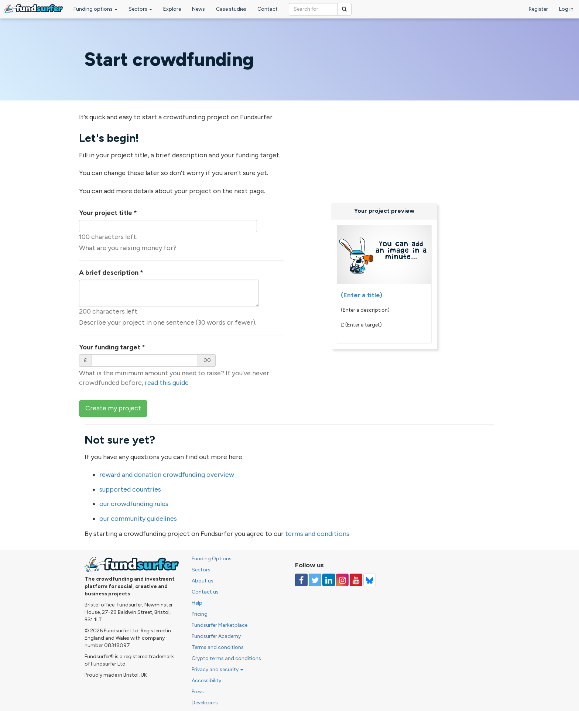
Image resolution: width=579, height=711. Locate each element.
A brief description (111, 273)
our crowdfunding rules (133, 504)
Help (197, 603)
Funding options (95, 9)
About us (202, 581)
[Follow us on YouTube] (356, 580)
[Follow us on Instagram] (342, 580)
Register (538, 9)
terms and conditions (317, 534)
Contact (267, 9)
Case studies (231, 9)
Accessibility (206, 680)
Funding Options (212, 559)
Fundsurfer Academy (216, 636)
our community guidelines (138, 519)
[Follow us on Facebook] (301, 580)
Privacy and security (217, 669)
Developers (205, 703)
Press (198, 691)
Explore (172, 9)
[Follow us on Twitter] (315, 580)
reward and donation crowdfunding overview (166, 475)
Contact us (205, 592)
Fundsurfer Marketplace (219, 625)
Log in (566, 9)
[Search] (344, 9)
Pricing (200, 614)
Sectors (140, 9)
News (198, 9)
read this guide (167, 383)
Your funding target (112, 347)
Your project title (108, 213)
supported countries (130, 489)
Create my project (113, 408)
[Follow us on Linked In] (328, 580)
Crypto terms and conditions (226, 658)
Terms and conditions (218, 647)
